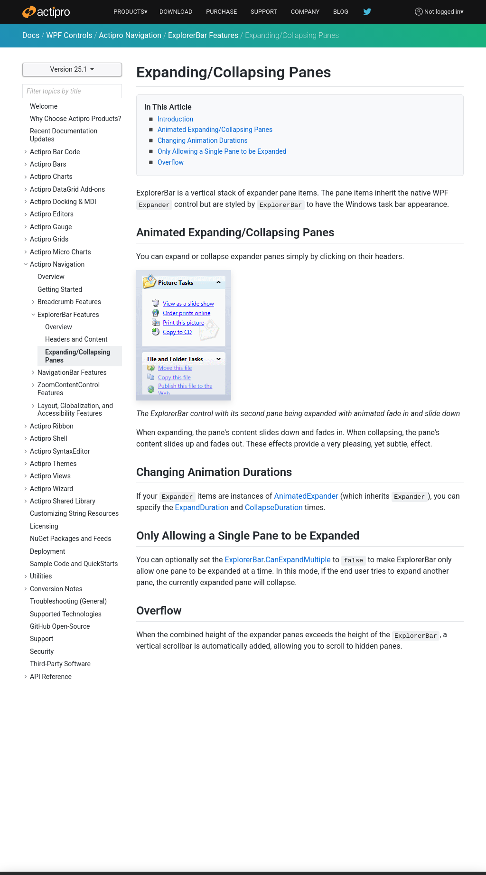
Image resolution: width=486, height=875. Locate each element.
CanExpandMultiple (298, 559)
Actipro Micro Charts (60, 252)
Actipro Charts (51, 176)
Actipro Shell (48, 438)
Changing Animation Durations (203, 140)
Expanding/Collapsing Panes (77, 356)
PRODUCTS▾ (130, 11)
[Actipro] (46, 11)
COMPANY (305, 11)
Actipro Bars (48, 164)
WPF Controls (69, 35)
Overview (51, 276)
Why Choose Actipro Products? (75, 118)
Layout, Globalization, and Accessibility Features (75, 410)
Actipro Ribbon (52, 426)
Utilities (41, 576)
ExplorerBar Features (203, 35)
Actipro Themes (53, 463)
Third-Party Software (60, 664)
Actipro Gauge (51, 227)
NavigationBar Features (72, 372)
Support (41, 638)
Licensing (44, 526)
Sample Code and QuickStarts (74, 564)
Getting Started (59, 289)
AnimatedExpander (306, 496)
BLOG (340, 11)
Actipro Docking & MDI (63, 201)
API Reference (51, 676)
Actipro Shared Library (62, 501)
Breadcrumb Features (69, 302)
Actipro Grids (49, 239)
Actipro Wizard (51, 489)
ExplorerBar (244, 559)
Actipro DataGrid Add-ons (67, 189)
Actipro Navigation (130, 35)
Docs (30, 35)
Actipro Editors (52, 214)
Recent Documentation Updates (63, 135)
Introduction (175, 119)
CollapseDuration (274, 507)
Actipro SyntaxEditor (60, 451)
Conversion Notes (56, 589)
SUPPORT (264, 11)
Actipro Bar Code (55, 152)
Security (42, 651)
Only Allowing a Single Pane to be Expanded (222, 151)
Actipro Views (50, 476)
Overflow (171, 162)
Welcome (43, 106)
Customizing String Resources (74, 513)
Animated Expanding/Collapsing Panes (215, 129)
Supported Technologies (66, 614)
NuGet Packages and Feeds (70, 538)
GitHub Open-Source (60, 626)
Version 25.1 (69, 69)
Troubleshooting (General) (68, 601)
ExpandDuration (202, 507)
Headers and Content (76, 339)
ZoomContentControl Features (68, 389)
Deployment (47, 551)
